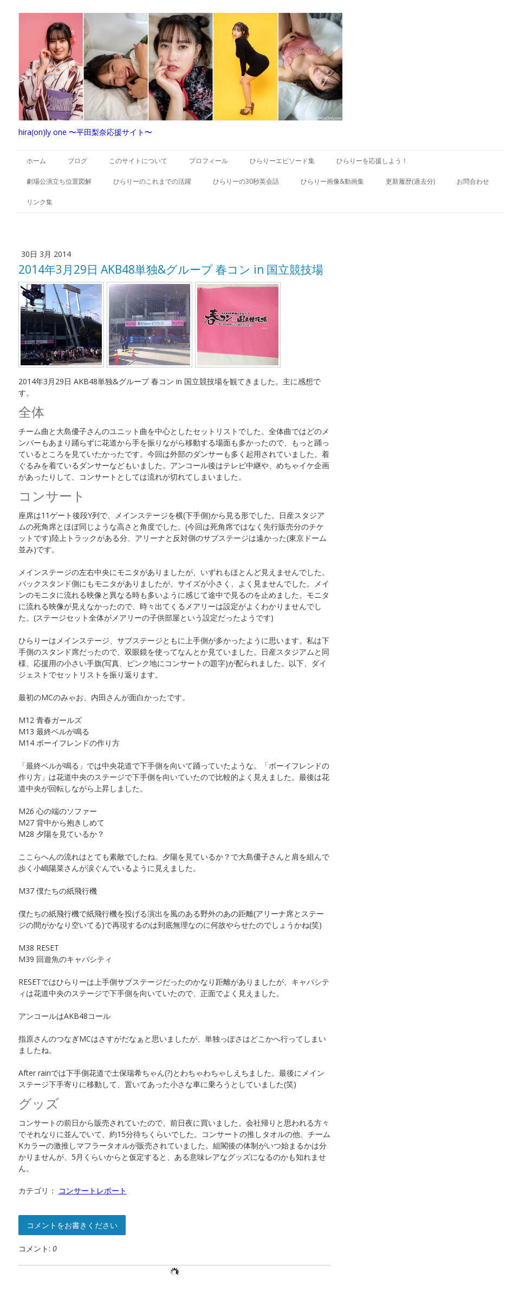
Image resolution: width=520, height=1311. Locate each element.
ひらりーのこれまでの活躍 (152, 181)
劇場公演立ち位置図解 (59, 181)
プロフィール (208, 160)
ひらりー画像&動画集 (332, 181)
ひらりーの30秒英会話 (246, 181)
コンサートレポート (92, 1190)
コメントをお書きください (72, 1225)
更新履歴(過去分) (410, 181)
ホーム (36, 160)
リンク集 (40, 201)
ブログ (77, 160)
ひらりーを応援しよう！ (372, 160)
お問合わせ (473, 181)
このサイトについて (138, 160)
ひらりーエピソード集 (282, 160)
